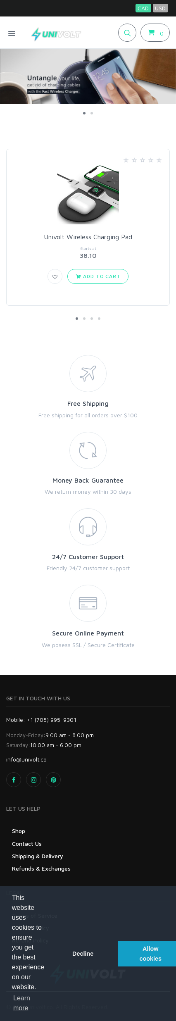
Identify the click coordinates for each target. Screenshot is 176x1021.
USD (160, 8)
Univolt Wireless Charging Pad (88, 236)
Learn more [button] (21, 1003)
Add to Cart (98, 276)
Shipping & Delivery (37, 855)
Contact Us (27, 843)
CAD (143, 8)
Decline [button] (82, 953)
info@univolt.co (26, 759)
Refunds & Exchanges (41, 868)
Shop (18, 830)
